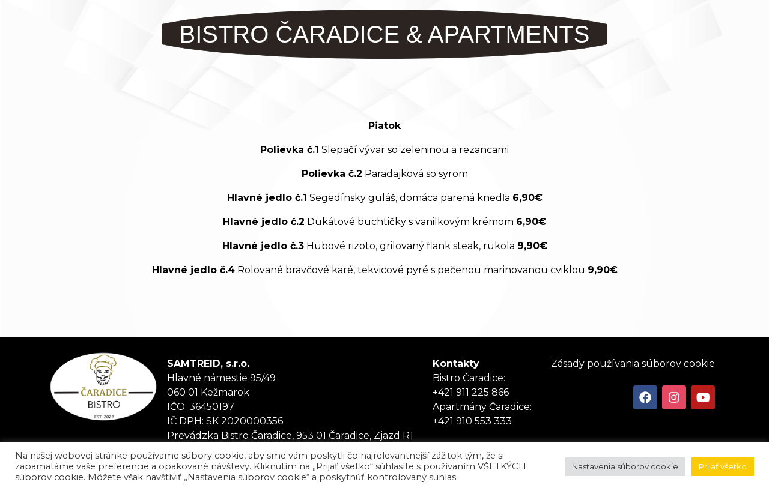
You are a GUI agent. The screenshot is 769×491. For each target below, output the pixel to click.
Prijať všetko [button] (723, 466)
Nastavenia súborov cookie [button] (625, 466)
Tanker (103, 386)
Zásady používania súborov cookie (633, 363)
